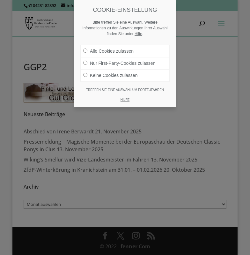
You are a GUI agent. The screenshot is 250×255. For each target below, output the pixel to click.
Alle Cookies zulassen (108, 51)
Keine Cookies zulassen (110, 75)
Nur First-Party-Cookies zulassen (119, 63)
